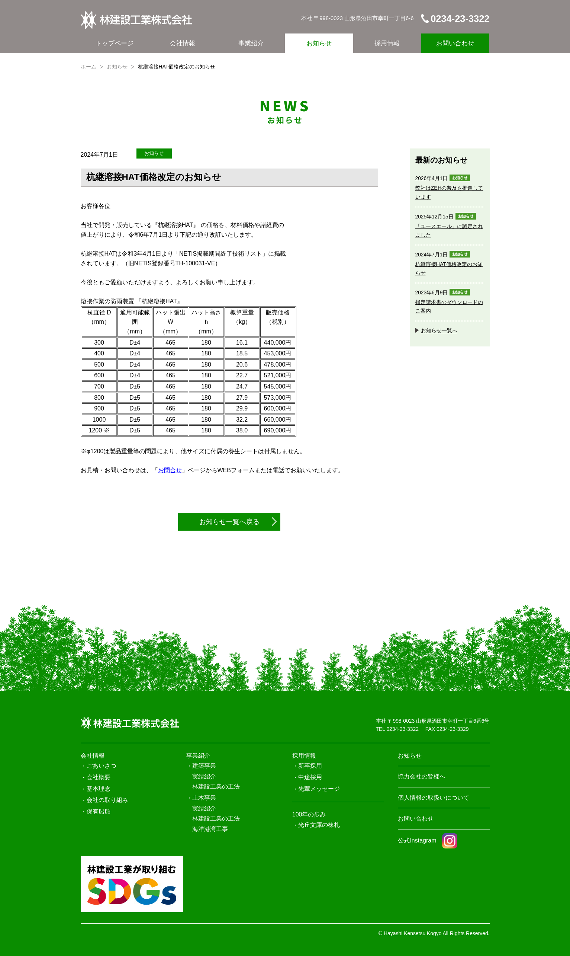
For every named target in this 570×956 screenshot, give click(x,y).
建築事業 (204, 765)
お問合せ (170, 470)
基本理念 (98, 789)
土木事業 (204, 797)
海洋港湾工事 (210, 829)
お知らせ (319, 43)
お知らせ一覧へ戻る (229, 521)
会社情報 (182, 43)
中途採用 (310, 777)
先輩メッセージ (319, 789)
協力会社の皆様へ (421, 776)
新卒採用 (310, 765)
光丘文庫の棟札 (319, 825)
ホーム (88, 67)
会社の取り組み (107, 800)
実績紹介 (204, 776)
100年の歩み (309, 814)
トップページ (114, 43)
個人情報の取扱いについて (433, 797)
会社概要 (98, 777)
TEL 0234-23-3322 (397, 729)
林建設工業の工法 (216, 786)
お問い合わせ (455, 43)
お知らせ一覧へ (439, 330)
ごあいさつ (101, 765)
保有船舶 (98, 811)
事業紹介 (251, 43)
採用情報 (387, 43)
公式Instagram (427, 840)
